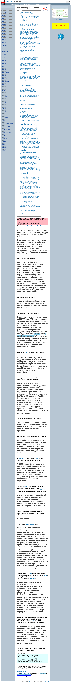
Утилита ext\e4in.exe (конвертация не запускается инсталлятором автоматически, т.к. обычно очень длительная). (29, 49)
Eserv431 (4, 27)
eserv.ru (9, 1)
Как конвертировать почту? (28, 46)
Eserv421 (4, 105)
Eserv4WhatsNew (5, 72)
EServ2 (26, 486)
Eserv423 (4, 69)
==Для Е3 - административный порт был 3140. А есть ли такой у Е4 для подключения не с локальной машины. (30, 18)
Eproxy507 (4, 30)
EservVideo (4, 111)
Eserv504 (4, 9)
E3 (42, 398)
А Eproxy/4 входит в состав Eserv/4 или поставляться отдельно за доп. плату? (30, 122)
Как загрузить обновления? (28, 29)
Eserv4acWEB (5, 117)
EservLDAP (4, 75)
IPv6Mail (4, 57)
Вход (68, 1)
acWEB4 (25, 262)
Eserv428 (4, 60)
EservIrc (4, 102)
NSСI (3, 87)
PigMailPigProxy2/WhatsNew (8, 123)
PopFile (41, 396)
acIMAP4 (30, 319)
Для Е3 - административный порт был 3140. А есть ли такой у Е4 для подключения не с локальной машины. (29, 14)
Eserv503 (4, 18)
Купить (33, 4)
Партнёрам (48, 4)
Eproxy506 (4, 33)
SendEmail (4, 138)
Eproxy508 (4, 15)
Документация (27, 4)
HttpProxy (4, 108)
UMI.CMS (4, 24)
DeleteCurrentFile (21, 671)
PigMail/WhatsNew (6, 126)
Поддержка (38, 4)
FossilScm (4, 135)
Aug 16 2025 (45, 681)
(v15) (69, 4)
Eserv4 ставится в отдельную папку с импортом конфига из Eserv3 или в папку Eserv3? (31, 148)
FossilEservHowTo (6, 129)
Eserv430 (4, 39)
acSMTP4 (21, 319)
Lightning (4, 42)
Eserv (37, 8)
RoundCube (4, 141)
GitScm (3, 144)
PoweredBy (4, 45)
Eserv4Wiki (4, 114)
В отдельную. (23, 150)
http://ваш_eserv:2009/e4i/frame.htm (32, 253)
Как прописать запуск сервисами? (30, 53)
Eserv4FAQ (4, 99)
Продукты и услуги (15, 4)
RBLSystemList (30, 524)
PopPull (3, 120)
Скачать (21, 4)
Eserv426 (4, 63)
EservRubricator (5, 81)
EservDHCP (4, 78)
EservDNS (4, 84)
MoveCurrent (26, 670)
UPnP (31, 242)
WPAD (3, 90)
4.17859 (20, 453)
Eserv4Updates (32, 292)
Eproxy (19, 354)
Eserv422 (4, 93)
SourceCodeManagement (7, 132)
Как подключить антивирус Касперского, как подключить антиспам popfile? (29, 84)
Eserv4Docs (4, 96)
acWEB (20, 368)
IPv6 (3, 48)
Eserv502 (4, 21)
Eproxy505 (4, 36)
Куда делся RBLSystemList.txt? (29, 152)
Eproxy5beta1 (5, 51)
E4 (42, 555)
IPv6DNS (4, 54)
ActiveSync (4, 12)
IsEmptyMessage (25, 673)
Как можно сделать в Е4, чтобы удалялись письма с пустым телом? (30, 212)
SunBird (3, 150)
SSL (3, 66)
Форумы (43, 4)
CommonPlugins (24, 390)
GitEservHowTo (5, 147)
